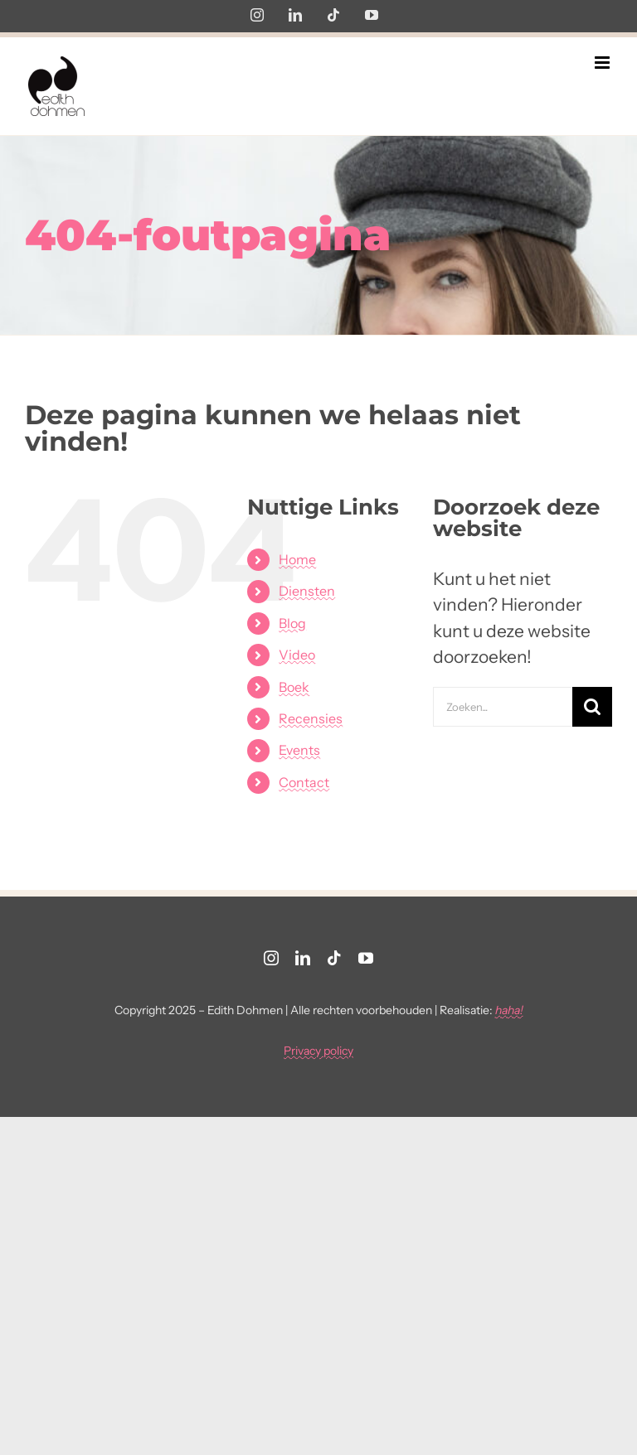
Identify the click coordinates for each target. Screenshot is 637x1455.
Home (297, 559)
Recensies (311, 718)
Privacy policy (318, 1050)
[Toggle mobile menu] (603, 62)
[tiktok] (334, 957)
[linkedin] (302, 957)
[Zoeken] (592, 707)
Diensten (307, 590)
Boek (294, 687)
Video (297, 654)
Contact (304, 782)
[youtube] (365, 957)
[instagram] (271, 957)
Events (299, 750)
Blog (292, 623)
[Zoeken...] (502, 707)
